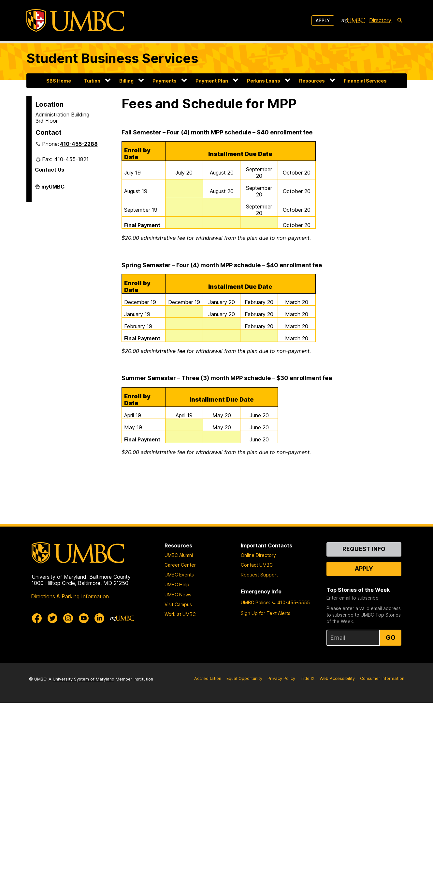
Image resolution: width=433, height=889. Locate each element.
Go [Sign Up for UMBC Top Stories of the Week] (391, 637)
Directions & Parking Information (70, 596)
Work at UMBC (180, 614)
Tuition (92, 81)
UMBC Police (255, 602)
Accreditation (207, 678)
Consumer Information (382, 678)
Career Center (180, 565)
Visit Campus (178, 604)
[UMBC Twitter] (52, 618)
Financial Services (365, 81)
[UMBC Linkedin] (99, 618)
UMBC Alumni (179, 555)
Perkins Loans (263, 81)
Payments (164, 81)
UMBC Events (179, 574)
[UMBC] (75, 20)
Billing (126, 81)
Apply (323, 20)
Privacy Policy (281, 678)
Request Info (363, 548)
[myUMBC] (353, 20)
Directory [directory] (380, 20)
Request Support (259, 574)
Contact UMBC (257, 565)
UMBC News (178, 594)
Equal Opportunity (244, 678)
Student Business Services (112, 58)
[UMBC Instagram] (68, 618)
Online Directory (258, 555)
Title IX (307, 678)
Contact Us (49, 169)
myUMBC (53, 189)
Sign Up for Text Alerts (265, 613)
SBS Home (58, 81)
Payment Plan (211, 81)
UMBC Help (177, 584)
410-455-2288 (79, 144)
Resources (312, 81)
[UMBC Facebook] (37, 618)
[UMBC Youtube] (84, 618)
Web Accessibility (337, 678)
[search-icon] (400, 20)
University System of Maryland (83, 679)
